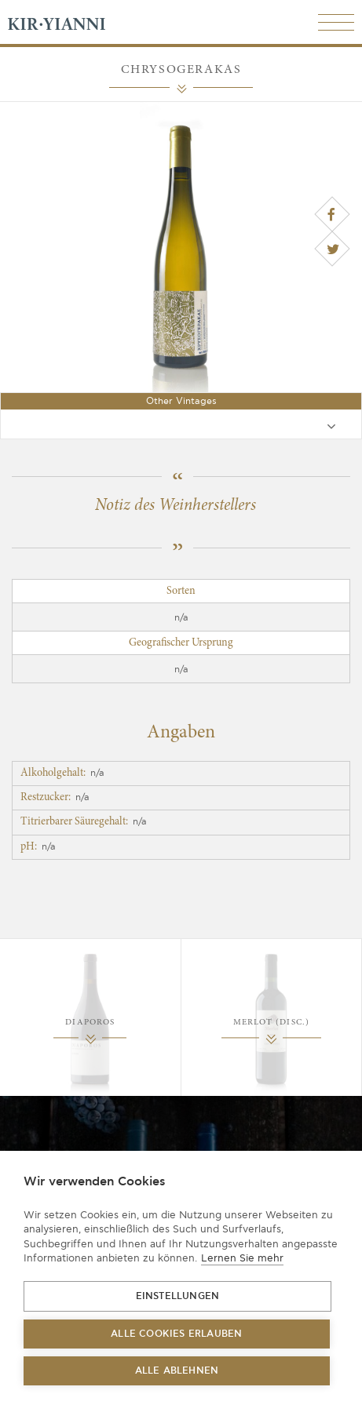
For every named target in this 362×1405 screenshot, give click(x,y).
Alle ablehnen (177, 1371)
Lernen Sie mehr (242, 1258)
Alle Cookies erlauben (176, 1334)
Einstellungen (178, 1296)
